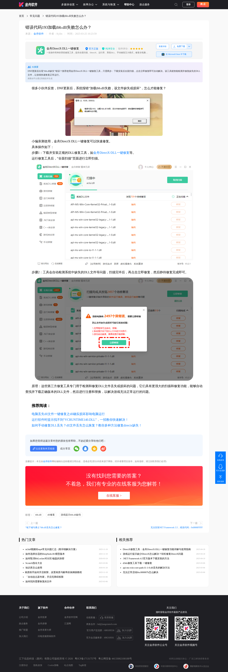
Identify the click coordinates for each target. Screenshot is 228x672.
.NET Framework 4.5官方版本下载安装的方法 (144, 558)
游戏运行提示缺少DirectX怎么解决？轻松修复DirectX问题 (151, 554)
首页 (21, 16)
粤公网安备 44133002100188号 (115, 658)
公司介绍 (23, 617)
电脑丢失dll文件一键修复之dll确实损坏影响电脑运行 (68, 414)
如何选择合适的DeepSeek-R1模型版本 (44, 554)
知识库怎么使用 (32, 567)
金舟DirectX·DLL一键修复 (111, 152)
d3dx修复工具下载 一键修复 (136, 563)
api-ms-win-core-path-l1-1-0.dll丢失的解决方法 (145, 567)
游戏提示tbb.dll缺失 (71, 514)
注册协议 (23, 665)
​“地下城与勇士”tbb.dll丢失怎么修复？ (43, 527)
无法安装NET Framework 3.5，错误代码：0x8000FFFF (177, 527)
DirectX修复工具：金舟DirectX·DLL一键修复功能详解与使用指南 (155, 549)
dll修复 (51, 514)
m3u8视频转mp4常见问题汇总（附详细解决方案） (50, 549)
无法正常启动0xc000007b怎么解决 (139, 572)
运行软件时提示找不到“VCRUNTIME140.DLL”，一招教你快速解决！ (80, 419)
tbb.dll (38, 514)
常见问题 (35, 16)
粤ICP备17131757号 (85, 658)
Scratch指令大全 (32, 563)
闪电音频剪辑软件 (47, 636)
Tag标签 (82, 665)
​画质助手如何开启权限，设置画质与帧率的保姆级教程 (52, 572)
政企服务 (144, 4)
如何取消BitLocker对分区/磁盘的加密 (43, 558)
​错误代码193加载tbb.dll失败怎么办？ (66, 16)
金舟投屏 (42, 617)
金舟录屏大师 (44, 630)
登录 (188, 4)
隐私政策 (37, 665)
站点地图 (68, 665)
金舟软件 (34, 33)
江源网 (67, 623)
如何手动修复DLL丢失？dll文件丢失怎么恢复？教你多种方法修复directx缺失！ (87, 425)
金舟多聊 (42, 623)
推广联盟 (23, 630)
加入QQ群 (124, 631)
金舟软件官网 (71, 617)
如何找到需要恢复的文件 (37, 581)
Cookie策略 (53, 665)
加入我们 (23, 636)
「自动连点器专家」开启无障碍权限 (43, 577)
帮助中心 (129, 4)
